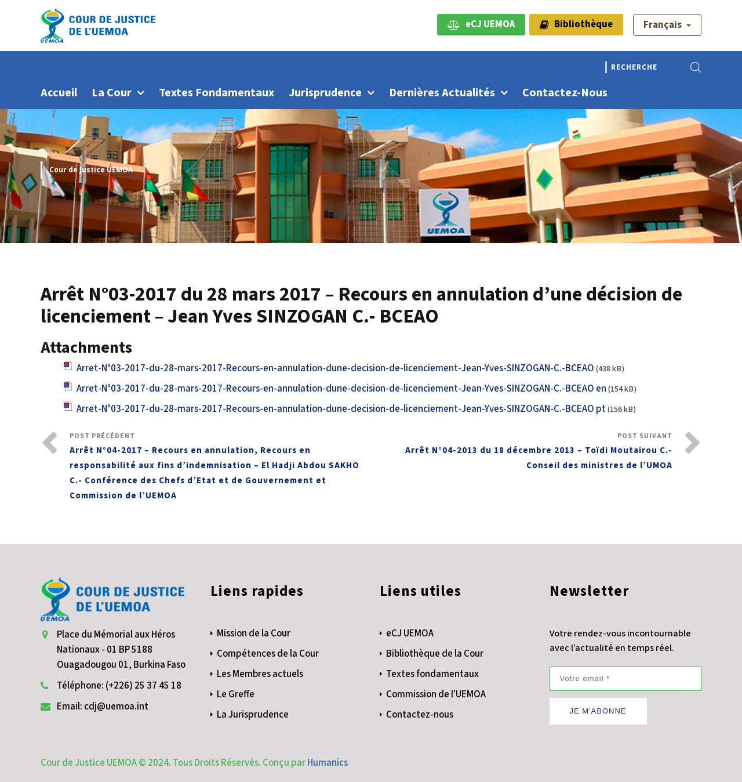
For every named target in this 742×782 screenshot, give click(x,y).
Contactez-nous (565, 93)
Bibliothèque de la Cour (434, 654)
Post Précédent (220, 467)
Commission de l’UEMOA (436, 694)
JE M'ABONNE (598, 711)
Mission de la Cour (253, 633)
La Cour (112, 93)
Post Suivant (521, 452)
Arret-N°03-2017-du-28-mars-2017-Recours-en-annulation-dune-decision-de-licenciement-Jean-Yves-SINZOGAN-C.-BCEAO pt (341, 409)
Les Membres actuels (260, 674)
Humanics (327, 763)
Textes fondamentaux (216, 93)
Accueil (59, 93)
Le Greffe (235, 694)
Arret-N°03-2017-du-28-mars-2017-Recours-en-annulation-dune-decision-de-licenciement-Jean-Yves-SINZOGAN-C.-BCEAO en (341, 389)
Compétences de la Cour (268, 654)
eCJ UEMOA (481, 24)
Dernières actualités (442, 93)
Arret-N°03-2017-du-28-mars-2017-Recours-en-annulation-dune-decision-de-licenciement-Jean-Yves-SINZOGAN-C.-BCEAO (335, 368)
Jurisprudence (325, 93)
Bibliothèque (576, 24)
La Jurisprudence (253, 715)
